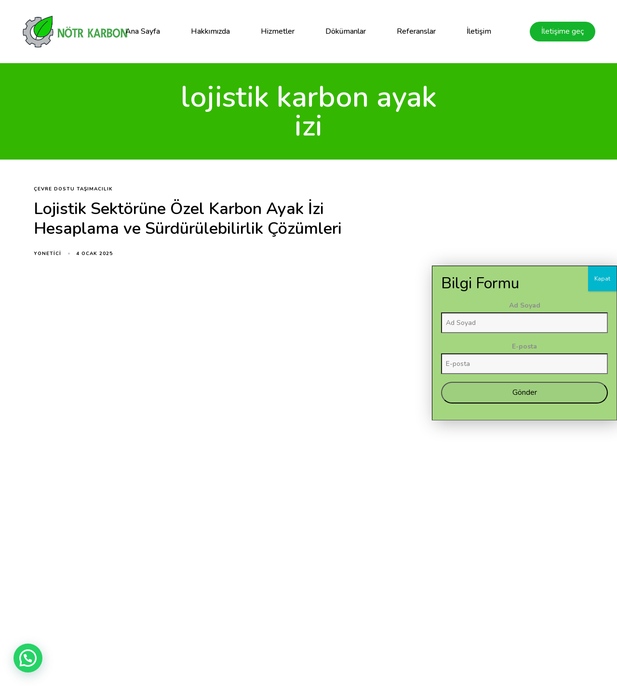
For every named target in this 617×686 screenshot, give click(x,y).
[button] (27, 658)
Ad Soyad (579, 443)
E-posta (578, 484)
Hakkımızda (210, 31)
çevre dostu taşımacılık (73, 189)
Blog (395, 615)
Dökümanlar (345, 31)
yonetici (47, 253)
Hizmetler (278, 31)
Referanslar (416, 31)
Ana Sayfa (142, 31)
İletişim (479, 31)
